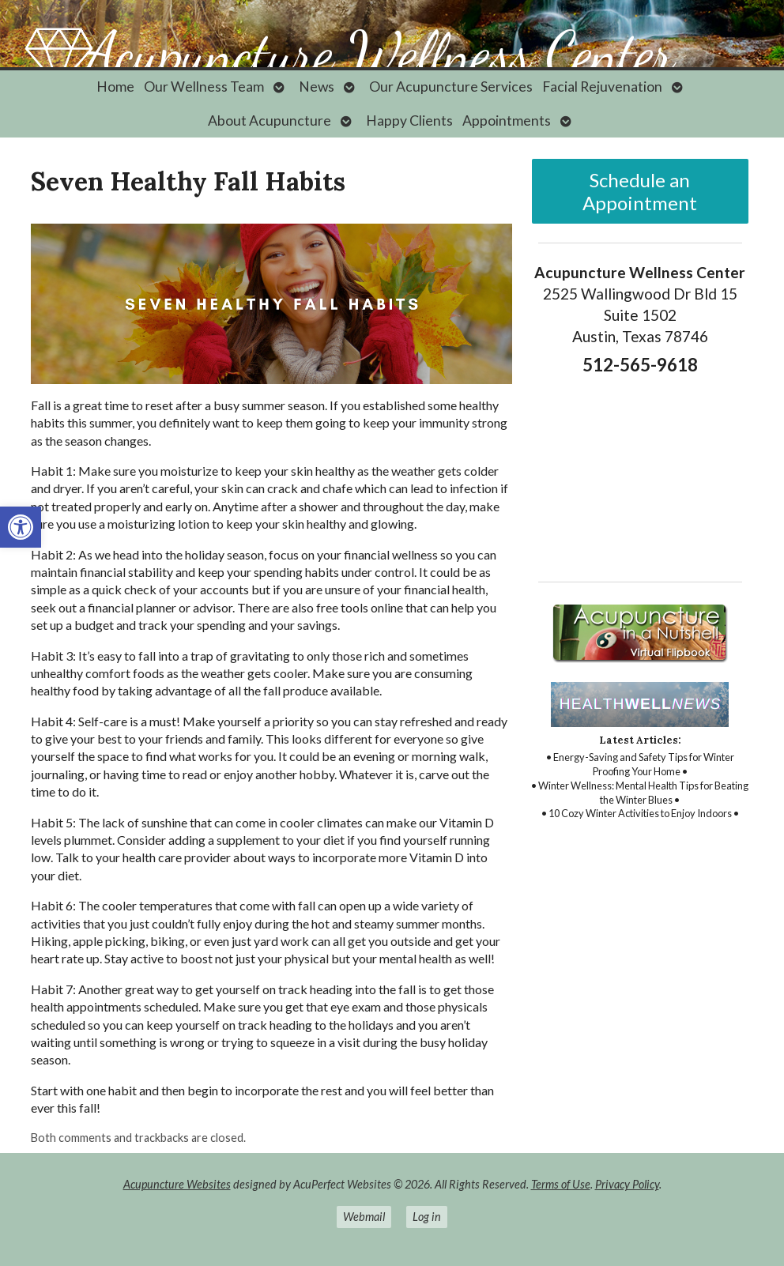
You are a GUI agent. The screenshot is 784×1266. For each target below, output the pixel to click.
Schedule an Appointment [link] (639, 191)
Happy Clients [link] (409, 120)
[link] (20, 527)
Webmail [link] (364, 1216)
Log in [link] (427, 1216)
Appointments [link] (506, 120)
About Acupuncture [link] (269, 120)
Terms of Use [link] (560, 1184)
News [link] (316, 86)
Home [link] (115, 86)
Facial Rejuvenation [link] (602, 86)
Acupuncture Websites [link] (177, 1184)
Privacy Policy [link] (627, 1184)
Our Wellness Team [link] (204, 86)
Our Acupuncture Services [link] (451, 86)
